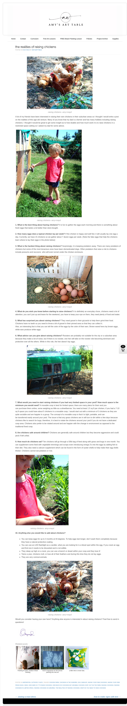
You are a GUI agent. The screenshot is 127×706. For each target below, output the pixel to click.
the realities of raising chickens (68, 688)
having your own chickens (97, 682)
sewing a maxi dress (25, 697)
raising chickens (107, 685)
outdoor (34, 682)
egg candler (82, 682)
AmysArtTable (37, 50)
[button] (123, 349)
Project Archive (102, 39)
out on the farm (95, 685)
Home (13, 39)
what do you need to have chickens (93, 688)
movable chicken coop (80, 685)
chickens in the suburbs (68, 682)
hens (26, 685)
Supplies (115, 39)
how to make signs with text (107, 697)
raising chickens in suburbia (44, 688)
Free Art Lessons (49, 39)
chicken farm (54, 682)
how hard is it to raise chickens (40, 685)
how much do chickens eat (62, 685)
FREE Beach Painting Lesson (71, 39)
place (40, 682)
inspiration (27, 682)
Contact (23, 39)
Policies (89, 39)
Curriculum (34, 39)
